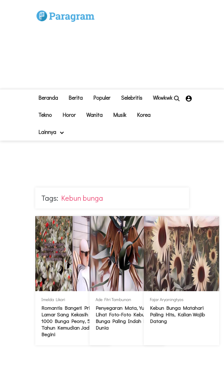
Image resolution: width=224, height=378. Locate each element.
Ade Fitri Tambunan (113, 299)
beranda (48, 97)
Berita (75, 97)
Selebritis (131, 97)
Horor (69, 114)
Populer (101, 97)
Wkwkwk (162, 97)
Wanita (94, 114)
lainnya (51, 132)
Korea (143, 114)
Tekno (45, 114)
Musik (119, 114)
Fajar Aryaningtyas (167, 299)
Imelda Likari (53, 299)
